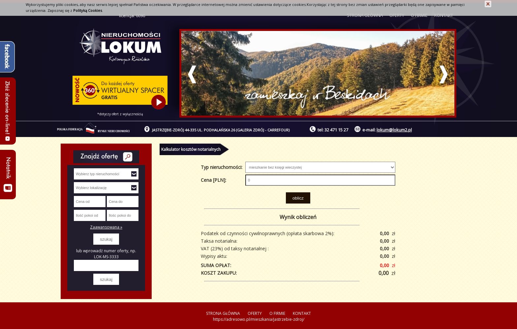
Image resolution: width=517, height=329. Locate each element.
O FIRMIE (277, 313)
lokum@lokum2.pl (394, 130)
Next (444, 74)
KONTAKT (302, 313)
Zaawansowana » (106, 227)
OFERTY (255, 313)
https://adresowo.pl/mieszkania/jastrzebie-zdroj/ (258, 319)
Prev (192, 74)
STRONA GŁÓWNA (223, 313)
